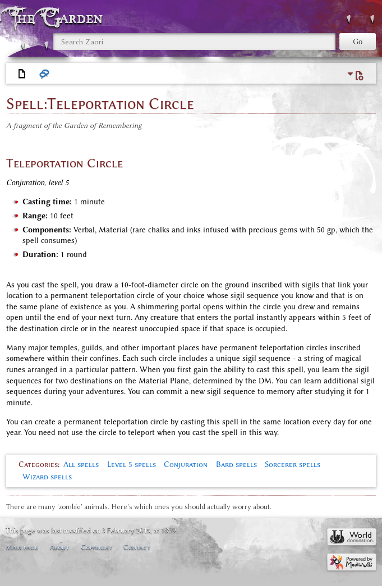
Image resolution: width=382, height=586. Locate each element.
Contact (136, 547)
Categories (38, 464)
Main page (22, 547)
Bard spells (236, 464)
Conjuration (186, 464)
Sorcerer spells (292, 464)
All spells (81, 464)
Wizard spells (47, 477)
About (59, 547)
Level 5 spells (131, 464)
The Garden (58, 17)
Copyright (96, 547)
